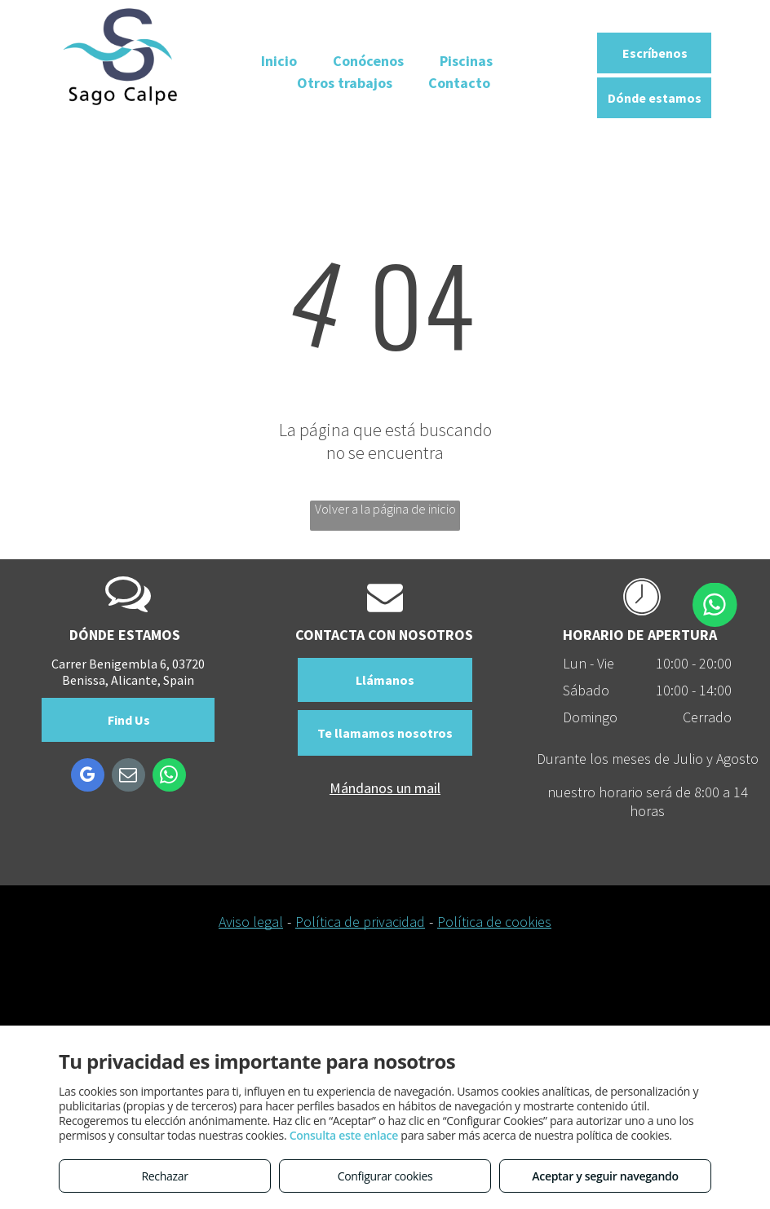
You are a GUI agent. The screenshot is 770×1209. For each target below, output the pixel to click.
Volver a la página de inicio (385, 509)
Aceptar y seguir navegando (605, 1176)
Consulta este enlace (344, 1135)
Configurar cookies (385, 1176)
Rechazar (164, 1176)
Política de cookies (494, 921)
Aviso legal (251, 921)
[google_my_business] (87, 777)
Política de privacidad (360, 921)
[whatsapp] (169, 777)
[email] (128, 777)
